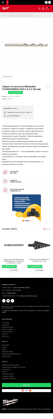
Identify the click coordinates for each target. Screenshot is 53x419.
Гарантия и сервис (7, 329)
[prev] (47, 86)
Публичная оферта (7, 351)
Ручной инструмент (8, 374)
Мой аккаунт (5, 345)
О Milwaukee (5, 325)
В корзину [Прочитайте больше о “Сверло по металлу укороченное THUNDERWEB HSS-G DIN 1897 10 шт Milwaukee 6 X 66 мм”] (14, 270)
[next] (49, 86)
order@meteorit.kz (11, 293)
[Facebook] (46, 2)
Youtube (8, 301)
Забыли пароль (6, 356)
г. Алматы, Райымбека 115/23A (21, 287)
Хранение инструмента (9, 378)
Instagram (12, 301)
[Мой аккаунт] (43, 8)
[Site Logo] (6, 8)
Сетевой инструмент (8, 376)
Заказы (4, 349)
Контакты (5, 334)
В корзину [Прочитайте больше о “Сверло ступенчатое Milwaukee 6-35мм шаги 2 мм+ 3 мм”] (40, 270)
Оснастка (4, 371)
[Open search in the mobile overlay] (39, 8)
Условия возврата (7, 331)
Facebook (4, 301)
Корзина (4, 347)
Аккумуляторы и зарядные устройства (13, 367)
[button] (3, 2)
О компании (5, 322)
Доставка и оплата (7, 327)
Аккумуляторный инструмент (10, 365)
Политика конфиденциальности (11, 354)
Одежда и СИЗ (6, 369)
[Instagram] (49, 2)
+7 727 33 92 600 (16, 290)
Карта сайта (5, 336)
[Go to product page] (14, 245)
